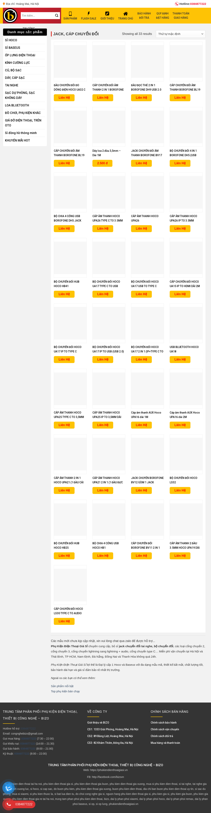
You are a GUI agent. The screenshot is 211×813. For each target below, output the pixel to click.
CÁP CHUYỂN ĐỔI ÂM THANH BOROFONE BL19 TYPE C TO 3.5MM (69, 153)
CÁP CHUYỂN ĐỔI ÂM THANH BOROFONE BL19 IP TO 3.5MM (185, 88)
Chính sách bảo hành (164, 722)
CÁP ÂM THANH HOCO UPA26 (145, 218)
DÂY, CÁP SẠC (15, 78)
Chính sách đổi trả (162, 736)
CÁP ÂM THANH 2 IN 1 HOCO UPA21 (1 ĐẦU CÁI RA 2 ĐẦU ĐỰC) (69, 480)
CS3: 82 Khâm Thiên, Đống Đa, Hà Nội (110, 742)
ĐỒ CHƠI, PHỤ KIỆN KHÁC (23, 113)
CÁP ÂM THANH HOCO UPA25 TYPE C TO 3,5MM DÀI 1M (69, 415)
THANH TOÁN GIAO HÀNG (181, 15)
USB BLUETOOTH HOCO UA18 (184, 349)
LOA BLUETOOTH (17, 105)
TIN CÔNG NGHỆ (29, 30)
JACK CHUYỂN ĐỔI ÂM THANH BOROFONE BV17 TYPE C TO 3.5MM (146, 153)
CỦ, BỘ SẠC (13, 70)
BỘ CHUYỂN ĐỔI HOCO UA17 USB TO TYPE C (145, 284)
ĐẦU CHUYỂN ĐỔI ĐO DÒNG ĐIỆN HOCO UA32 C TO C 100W (69, 88)
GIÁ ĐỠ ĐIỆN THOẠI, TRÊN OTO (23, 123)
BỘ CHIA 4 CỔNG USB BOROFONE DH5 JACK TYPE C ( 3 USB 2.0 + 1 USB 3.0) (70, 219)
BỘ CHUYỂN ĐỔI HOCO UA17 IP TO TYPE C (67, 349)
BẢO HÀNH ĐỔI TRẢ (144, 15)
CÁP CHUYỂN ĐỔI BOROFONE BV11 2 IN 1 (145, 545)
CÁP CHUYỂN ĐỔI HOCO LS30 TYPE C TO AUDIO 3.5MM (68, 611)
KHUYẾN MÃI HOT (17, 140)
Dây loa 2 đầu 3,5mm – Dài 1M (106, 153)
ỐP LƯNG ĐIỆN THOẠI (20, 55)
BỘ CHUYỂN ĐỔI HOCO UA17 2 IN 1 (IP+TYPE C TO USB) (147, 349)
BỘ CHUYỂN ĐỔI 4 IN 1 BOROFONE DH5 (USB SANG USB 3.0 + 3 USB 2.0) (183, 153)
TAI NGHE (11, 85)
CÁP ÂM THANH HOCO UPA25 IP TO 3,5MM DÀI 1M (106, 415)
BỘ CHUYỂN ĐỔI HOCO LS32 (183, 480)
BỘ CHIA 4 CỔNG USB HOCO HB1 (105, 545)
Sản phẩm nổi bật (62, 686)
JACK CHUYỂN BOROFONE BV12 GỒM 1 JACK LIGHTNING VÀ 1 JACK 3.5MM (147, 480)
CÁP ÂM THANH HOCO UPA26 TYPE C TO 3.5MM (107, 218)
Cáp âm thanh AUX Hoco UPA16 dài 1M (146, 415)
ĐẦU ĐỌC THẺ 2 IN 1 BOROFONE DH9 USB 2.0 (146, 87)
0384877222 (190, 4)
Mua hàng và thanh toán (165, 742)
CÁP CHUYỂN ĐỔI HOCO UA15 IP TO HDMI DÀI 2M (185, 284)
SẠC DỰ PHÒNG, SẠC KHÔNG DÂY (20, 95)
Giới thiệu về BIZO (98, 722)
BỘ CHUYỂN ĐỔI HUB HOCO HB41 (66, 284)
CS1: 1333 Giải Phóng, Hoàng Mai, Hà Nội (112, 729)
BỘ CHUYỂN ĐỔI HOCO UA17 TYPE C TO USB (106, 284)
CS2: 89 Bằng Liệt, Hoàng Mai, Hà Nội (110, 736)
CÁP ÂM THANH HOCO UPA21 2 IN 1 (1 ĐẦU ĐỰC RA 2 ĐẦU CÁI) (107, 480)
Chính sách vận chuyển (165, 729)
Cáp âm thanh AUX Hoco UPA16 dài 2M (185, 415)
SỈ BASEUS (12, 48)
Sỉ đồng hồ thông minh (21, 133)
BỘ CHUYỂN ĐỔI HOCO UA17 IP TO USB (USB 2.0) (108, 349)
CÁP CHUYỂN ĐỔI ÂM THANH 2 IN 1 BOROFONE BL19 (108, 88)
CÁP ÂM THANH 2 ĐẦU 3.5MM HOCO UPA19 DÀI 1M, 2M (185, 546)
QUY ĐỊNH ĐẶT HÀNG (162, 15)
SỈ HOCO (11, 40)
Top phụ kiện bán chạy (65, 691)
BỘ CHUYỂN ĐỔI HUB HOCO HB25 (66, 545)
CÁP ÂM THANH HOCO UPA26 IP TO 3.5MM (183, 218)
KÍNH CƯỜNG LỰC (17, 63)
